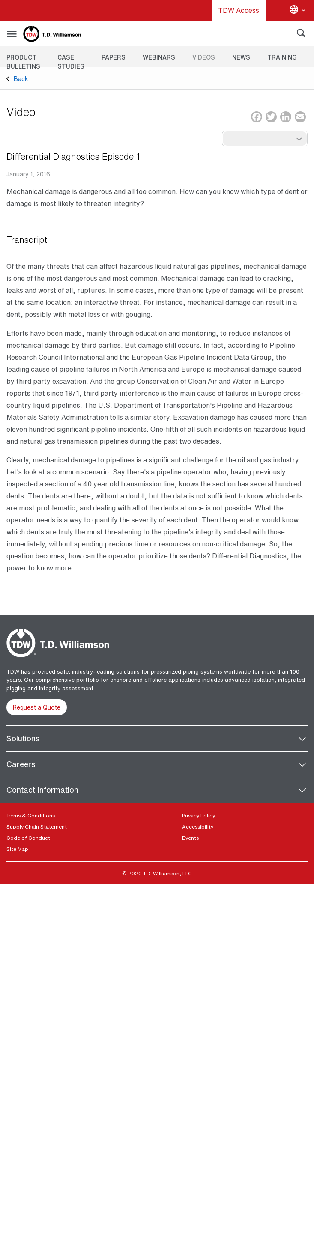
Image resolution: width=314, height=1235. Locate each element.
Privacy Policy (198, 815)
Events (190, 837)
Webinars (159, 57)
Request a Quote (36, 707)
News (241, 57)
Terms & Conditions (30, 815)
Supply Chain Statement (36, 826)
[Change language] (297, 10)
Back (21, 78)
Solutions (22, 738)
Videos (203, 57)
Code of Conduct (28, 837)
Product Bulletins (23, 62)
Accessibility (197, 826)
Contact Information (42, 789)
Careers (20, 764)
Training (282, 57)
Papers (114, 57)
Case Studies (70, 62)
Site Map (17, 849)
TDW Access (238, 10)
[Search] (301, 35)
